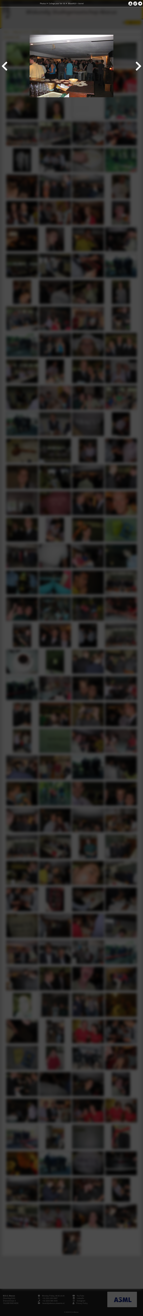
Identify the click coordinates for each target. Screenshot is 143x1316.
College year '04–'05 (57, 3)
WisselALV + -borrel (76, 3)
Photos (43, 3)
